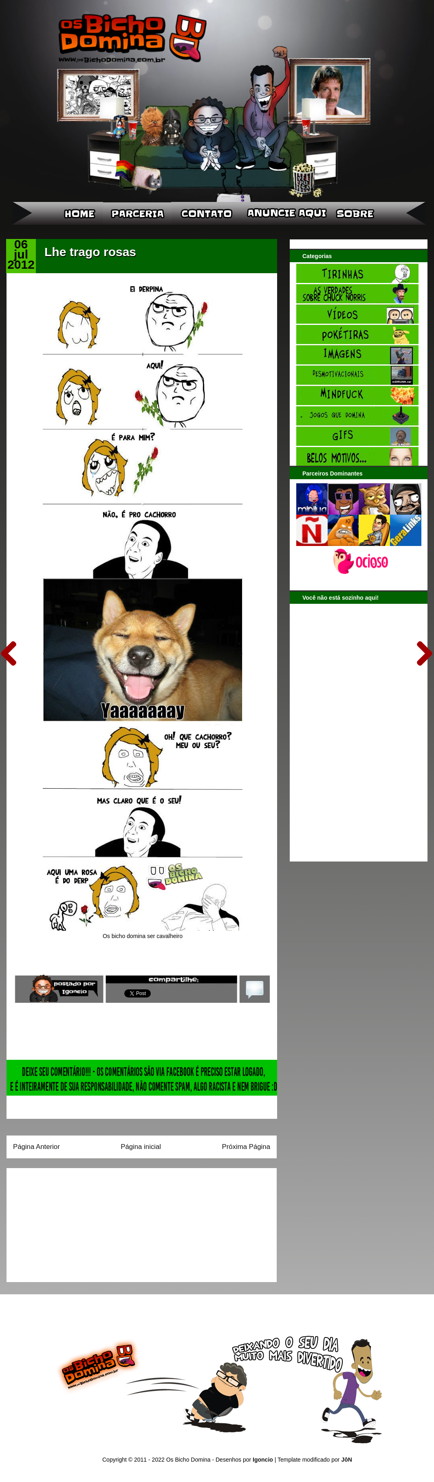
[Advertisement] (64, 1222)
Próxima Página (246, 1147)
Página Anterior (36, 1147)
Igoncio (263, 1459)
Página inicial (141, 1147)
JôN (346, 1459)
